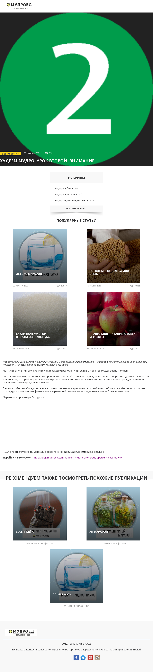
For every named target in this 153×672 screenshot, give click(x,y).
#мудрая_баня (66, 188)
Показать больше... (76, 208)
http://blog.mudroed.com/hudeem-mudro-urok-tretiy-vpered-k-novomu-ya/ (78, 457)
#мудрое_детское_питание (74, 200)
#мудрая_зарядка (68, 194)
